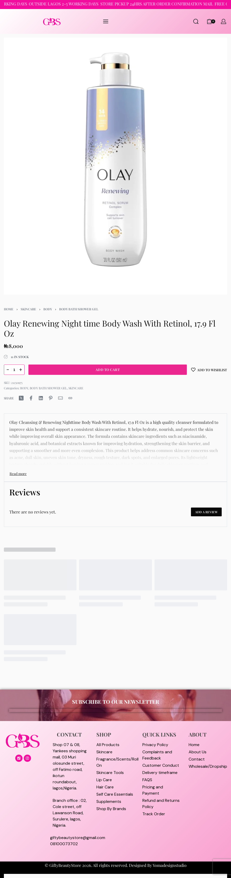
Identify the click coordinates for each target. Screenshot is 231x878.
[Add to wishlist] (209, 370)
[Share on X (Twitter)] (21, 398)
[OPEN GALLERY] (115, 166)
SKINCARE (28, 309)
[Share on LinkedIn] (40, 398)
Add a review (206, 512)
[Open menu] (106, 21)
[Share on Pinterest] (50, 398)
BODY (47, 309)
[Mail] (60, 398)
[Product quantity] (14, 370)
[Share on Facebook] (31, 398)
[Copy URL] (70, 398)
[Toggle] (18, 473)
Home (8, 309)
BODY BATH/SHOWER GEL (78, 309)
